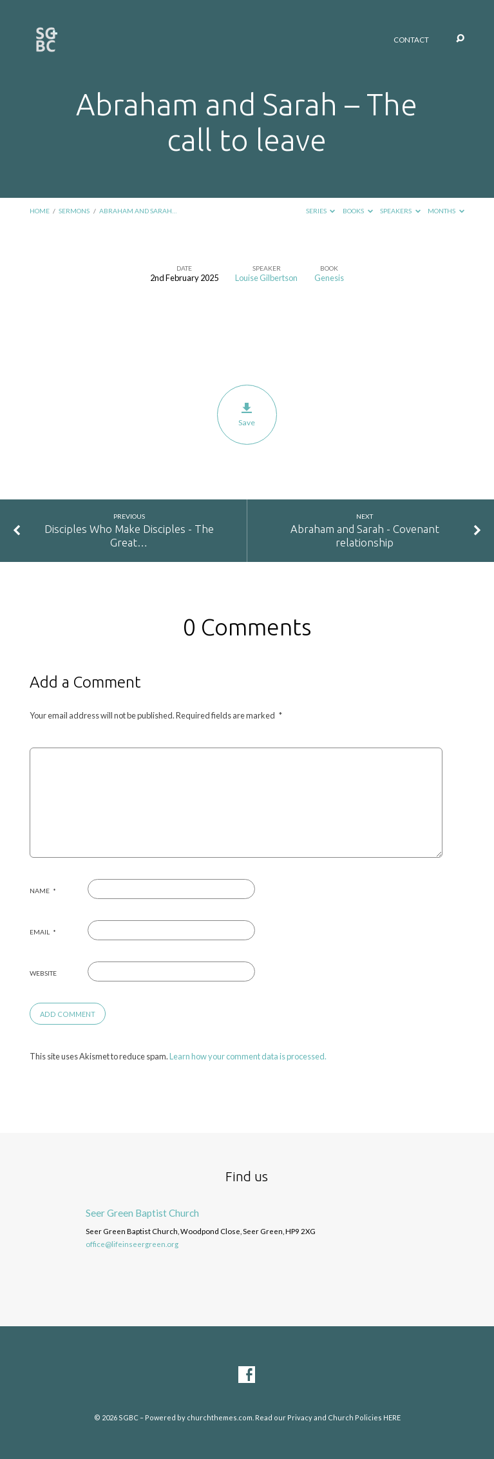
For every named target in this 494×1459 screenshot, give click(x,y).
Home (40, 211)
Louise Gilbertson (266, 278)
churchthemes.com (219, 1417)
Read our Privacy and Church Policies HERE (328, 1417)
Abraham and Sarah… (137, 211)
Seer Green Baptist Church (142, 1213)
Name (43, 890)
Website (43, 973)
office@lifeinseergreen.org (132, 1244)
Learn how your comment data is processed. (248, 1056)
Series (321, 211)
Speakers (400, 211)
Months (446, 211)
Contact (411, 40)
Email (43, 932)
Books (358, 211)
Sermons (74, 211)
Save (247, 415)
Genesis (329, 278)
